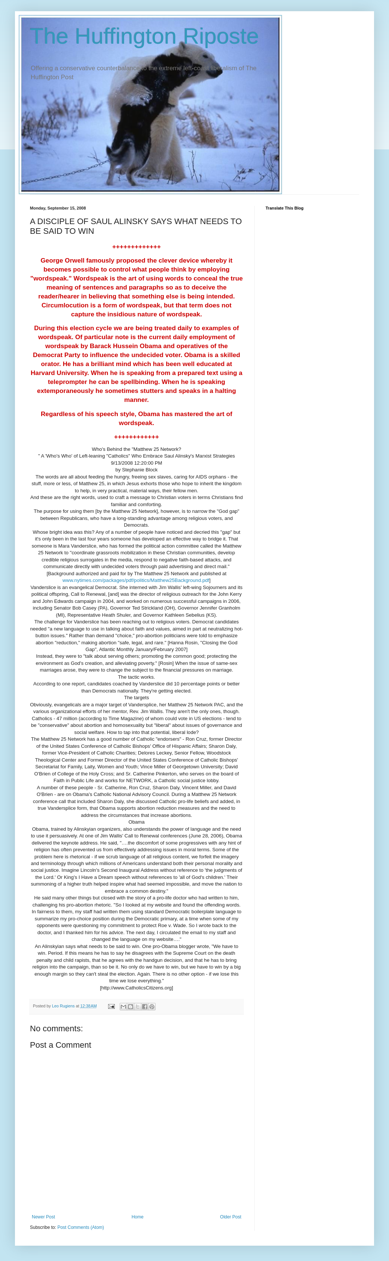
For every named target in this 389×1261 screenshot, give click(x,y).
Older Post (230, 1217)
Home (138, 1217)
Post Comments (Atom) (80, 1227)
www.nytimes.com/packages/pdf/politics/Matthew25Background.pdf (135, 580)
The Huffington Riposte (144, 36)
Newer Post (43, 1217)
